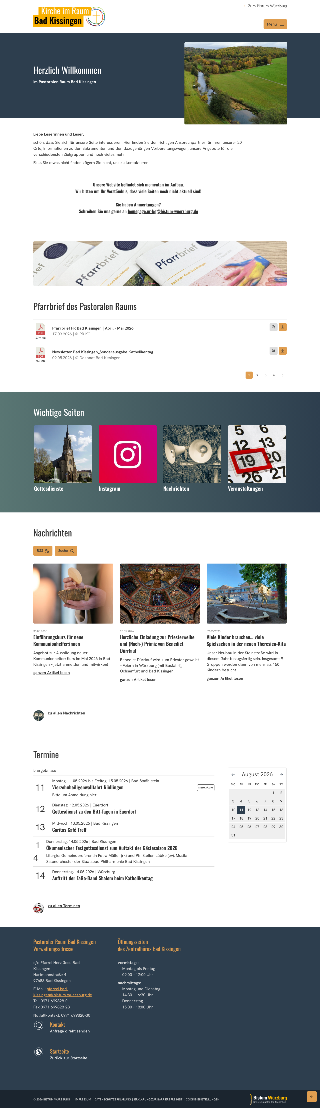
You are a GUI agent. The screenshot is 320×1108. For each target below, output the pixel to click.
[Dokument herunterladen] (283, 327)
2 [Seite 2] (257, 375)
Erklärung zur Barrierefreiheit (158, 1099)
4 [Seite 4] (274, 375)
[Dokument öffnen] (274, 327)
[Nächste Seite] (282, 375)
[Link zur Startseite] (69, 16)
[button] (66, 551)
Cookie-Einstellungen (202, 1099)
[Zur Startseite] (268, 1099)
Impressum (83, 1099)
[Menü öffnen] (275, 24)
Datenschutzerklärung (113, 1099)
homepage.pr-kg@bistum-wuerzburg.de (163, 211)
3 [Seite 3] (265, 375)
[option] (160, 75)
